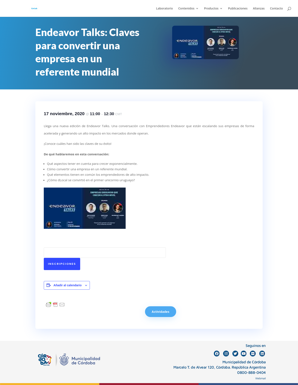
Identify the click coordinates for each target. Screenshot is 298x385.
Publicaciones (237, 8)
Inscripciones (62, 264)
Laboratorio (164, 8)
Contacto (276, 8)
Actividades (160, 311)
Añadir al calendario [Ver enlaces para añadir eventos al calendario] (67, 285)
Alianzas (259, 8)
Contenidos (186, 8)
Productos (211, 8)
